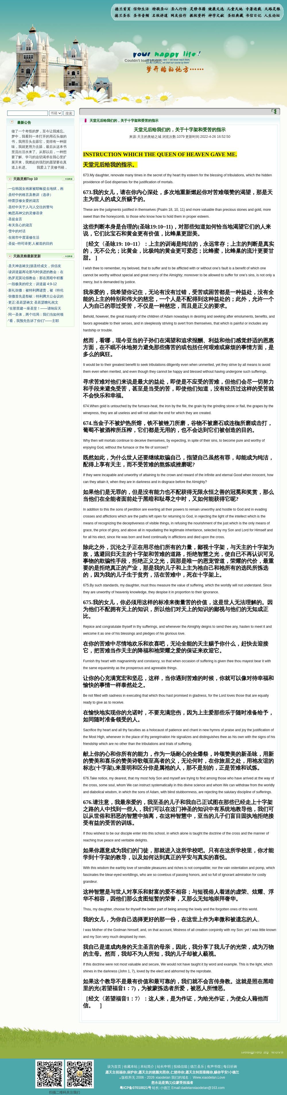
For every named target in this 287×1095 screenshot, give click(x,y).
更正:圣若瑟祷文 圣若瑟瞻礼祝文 (33, 302)
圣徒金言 (15, 219)
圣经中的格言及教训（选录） (30, 195)
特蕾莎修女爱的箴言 (23, 201)
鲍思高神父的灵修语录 (25, 213)
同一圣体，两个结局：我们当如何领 (35, 314)
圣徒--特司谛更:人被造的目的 (30, 244)
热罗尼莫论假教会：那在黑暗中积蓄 (35, 278)
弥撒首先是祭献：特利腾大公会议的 (35, 296)
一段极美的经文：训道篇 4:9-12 (32, 284)
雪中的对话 (17, 231)
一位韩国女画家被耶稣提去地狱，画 (35, 189)
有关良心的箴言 (20, 225)
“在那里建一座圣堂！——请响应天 (34, 308)
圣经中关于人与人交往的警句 (30, 207)
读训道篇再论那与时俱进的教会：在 (35, 272)
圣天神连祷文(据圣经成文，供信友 (34, 266)
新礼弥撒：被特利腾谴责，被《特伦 (35, 290)
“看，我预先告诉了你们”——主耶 (33, 321)
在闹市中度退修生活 (23, 237)
